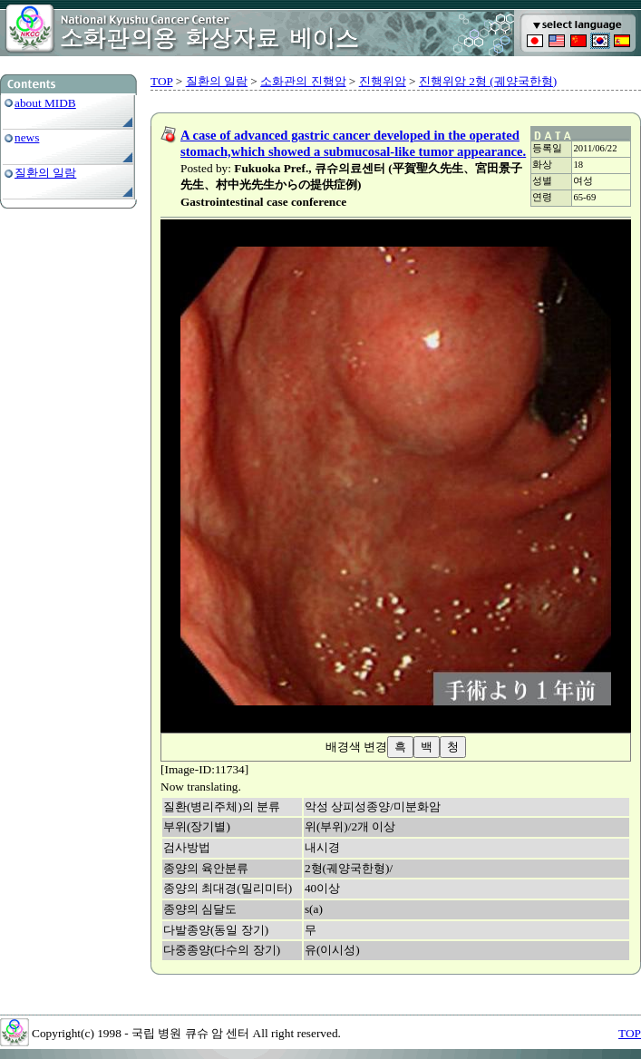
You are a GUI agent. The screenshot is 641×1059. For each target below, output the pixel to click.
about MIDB (45, 103)
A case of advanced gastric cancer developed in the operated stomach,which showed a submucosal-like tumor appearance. (353, 143)
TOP (161, 81)
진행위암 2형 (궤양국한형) (488, 81)
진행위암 (382, 81)
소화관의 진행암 (302, 81)
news (27, 137)
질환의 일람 (45, 173)
